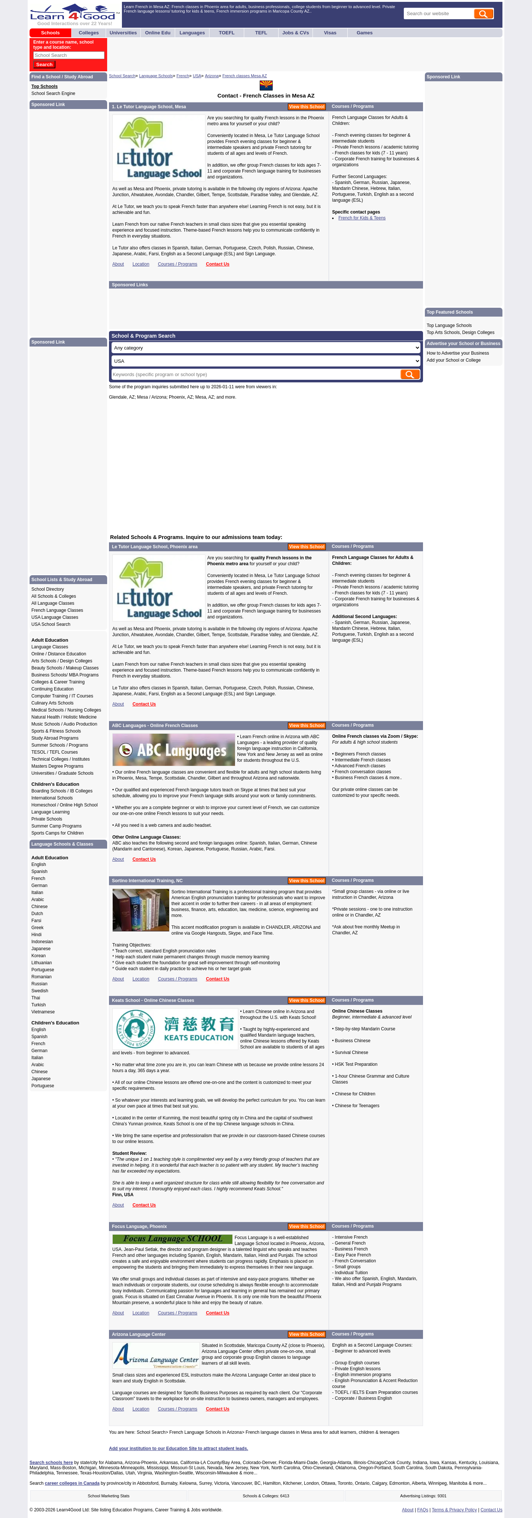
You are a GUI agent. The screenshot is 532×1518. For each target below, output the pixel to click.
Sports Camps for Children (57, 833)
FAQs (422, 1509)
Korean (38, 955)
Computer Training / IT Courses (62, 696)
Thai (35, 997)
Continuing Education (52, 689)
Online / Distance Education (58, 653)
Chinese (39, 906)
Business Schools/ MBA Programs (65, 675)
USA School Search (50, 624)
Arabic (37, 899)
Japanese (41, 948)
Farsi (36, 920)
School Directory (47, 589)
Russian (39, 983)
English (38, 864)
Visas (330, 32)
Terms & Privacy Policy (454, 1509)
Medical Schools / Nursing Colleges (66, 710)
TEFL (261, 32)
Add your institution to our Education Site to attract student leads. (178, 1448)
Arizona (212, 76)
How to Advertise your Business (458, 353)
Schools (50, 32)
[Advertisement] (242, 54)
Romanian (41, 976)
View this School (306, 106)
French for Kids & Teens (362, 218)
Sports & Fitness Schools (56, 731)
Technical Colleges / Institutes (60, 759)
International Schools (52, 798)
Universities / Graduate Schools (62, 773)
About (118, 264)
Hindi (36, 934)
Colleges (89, 32)
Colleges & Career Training (58, 682)
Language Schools (156, 76)
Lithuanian (41, 962)
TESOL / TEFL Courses (54, 752)
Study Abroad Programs (54, 738)
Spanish (39, 871)
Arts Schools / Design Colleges (61, 661)
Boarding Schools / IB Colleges (61, 791)
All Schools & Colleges (53, 596)
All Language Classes (52, 603)
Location (141, 264)
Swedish (39, 990)
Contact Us (217, 264)
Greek (37, 927)
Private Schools (46, 819)
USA (197, 76)
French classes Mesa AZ (244, 76)
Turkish (38, 1004)
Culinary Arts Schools (52, 703)
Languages (192, 32)
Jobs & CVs (295, 32)
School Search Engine (53, 93)
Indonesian (42, 941)
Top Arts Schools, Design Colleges (460, 332)
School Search (122, 76)
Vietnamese (43, 1011)
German (39, 885)
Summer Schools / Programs (59, 745)
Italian (37, 892)
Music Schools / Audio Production (64, 724)
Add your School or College (454, 360)
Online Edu (158, 32)
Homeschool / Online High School (64, 805)
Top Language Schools (449, 325)
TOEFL (227, 32)
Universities (123, 32)
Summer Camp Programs (56, 826)
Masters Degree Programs (57, 766)
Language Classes (49, 646)
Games (364, 32)
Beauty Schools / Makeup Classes (65, 668)
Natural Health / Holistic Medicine (64, 717)
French (183, 76)
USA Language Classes (54, 617)
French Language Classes (57, 610)
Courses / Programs (177, 264)
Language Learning (50, 812)
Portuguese (42, 969)
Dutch (37, 913)
